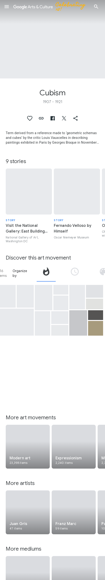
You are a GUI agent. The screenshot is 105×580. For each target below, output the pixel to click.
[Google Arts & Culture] (51, 6)
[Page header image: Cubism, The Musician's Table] (52, 39)
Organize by (20, 273)
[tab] (46, 273)
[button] (6, 6)
